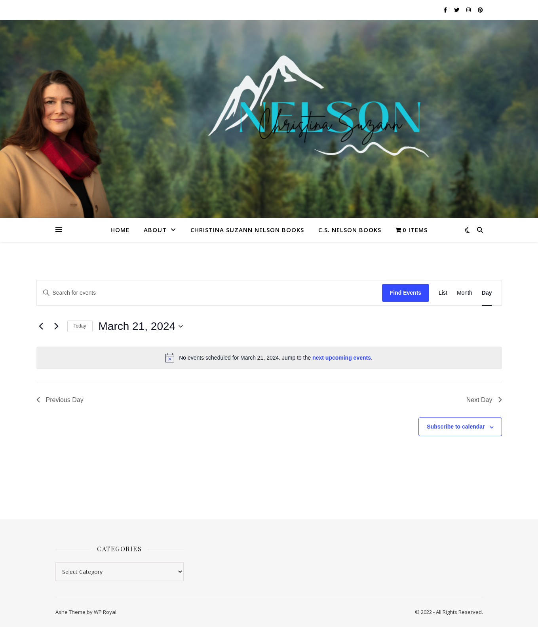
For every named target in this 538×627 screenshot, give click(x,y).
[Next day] (56, 326)
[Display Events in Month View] (464, 292)
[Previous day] (41, 326)
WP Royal (105, 612)
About (155, 230)
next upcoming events (341, 357)
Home (119, 230)
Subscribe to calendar (456, 426)
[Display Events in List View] (443, 292)
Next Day (484, 399)
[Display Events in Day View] (487, 292)
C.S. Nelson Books (349, 230)
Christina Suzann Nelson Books (247, 230)
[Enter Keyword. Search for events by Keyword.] (209, 292)
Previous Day (60, 399)
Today (80, 326)
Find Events (405, 293)
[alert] (269, 358)
